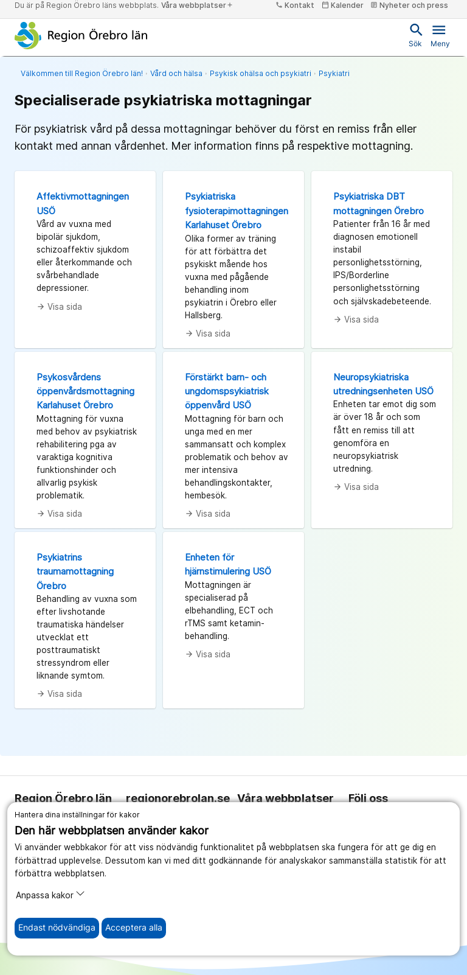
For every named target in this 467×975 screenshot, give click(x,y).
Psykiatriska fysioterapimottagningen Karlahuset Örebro (236, 210)
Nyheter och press (409, 5)
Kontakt (294, 5)
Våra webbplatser (197, 5)
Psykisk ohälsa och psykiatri (260, 73)
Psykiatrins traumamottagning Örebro (75, 571)
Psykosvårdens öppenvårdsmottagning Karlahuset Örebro (85, 391)
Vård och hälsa (176, 73)
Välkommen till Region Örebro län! (82, 73)
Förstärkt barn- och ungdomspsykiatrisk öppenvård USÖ (227, 391)
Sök (415, 34)
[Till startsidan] (81, 35)
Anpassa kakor (50, 894)
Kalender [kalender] (343, 5)
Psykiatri (334, 73)
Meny (440, 34)
